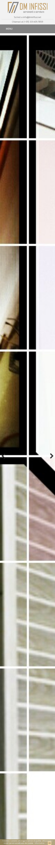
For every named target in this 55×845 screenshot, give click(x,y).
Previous (4, 456)
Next (51, 456)
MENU (9, 28)
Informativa (39, 843)
